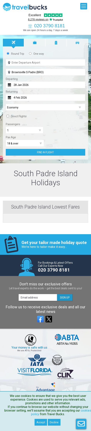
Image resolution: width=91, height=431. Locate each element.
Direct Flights (18, 116)
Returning (12, 91)
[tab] (13, 42)
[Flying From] (45, 62)
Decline (54, 422)
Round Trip (17, 53)
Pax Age (11, 137)
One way (38, 53)
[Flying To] (45, 72)
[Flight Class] (45, 107)
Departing (12, 78)
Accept (40, 422)
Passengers (13, 124)
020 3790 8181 (45, 25)
